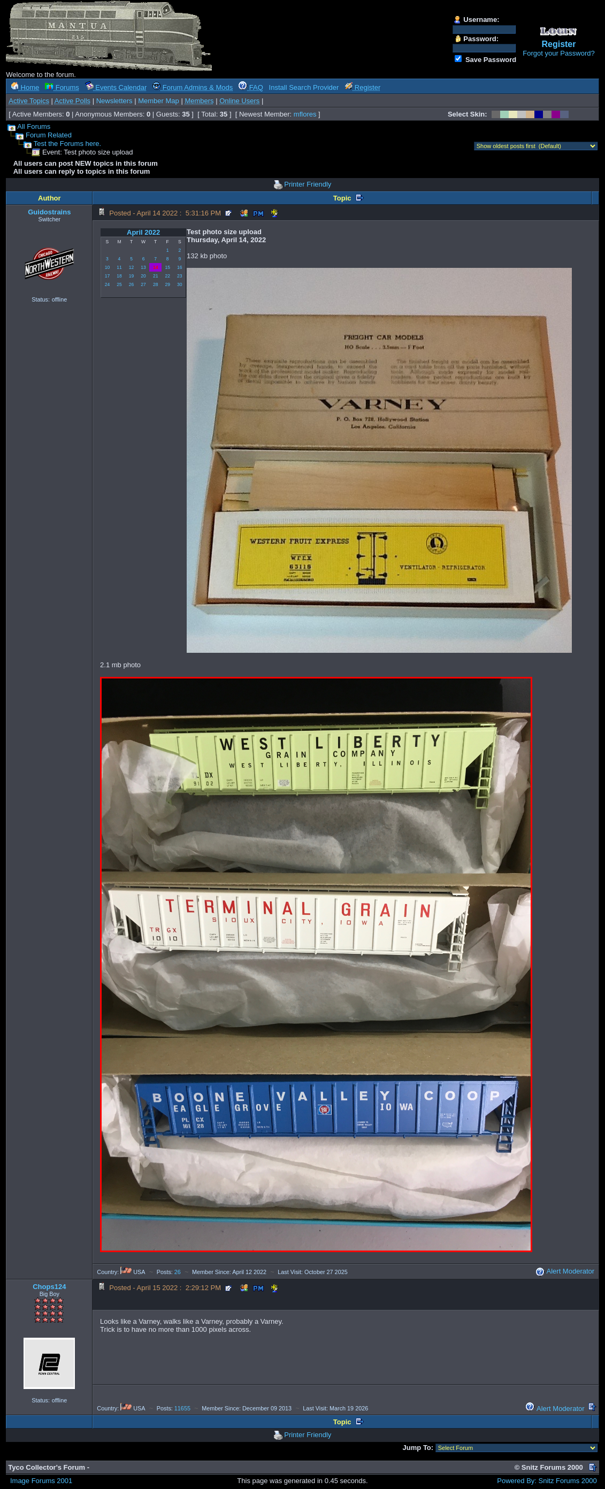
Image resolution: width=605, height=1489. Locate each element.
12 (131, 267)
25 (119, 284)
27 (143, 284)
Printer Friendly (307, 184)
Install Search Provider (304, 87)
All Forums (33, 126)
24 (107, 284)
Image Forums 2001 (41, 1481)
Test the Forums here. (67, 144)
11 (119, 267)
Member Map (158, 101)
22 (167, 276)
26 (131, 284)
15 (167, 267)
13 (143, 267)
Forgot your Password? (558, 53)
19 (131, 276)
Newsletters (114, 101)
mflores (305, 114)
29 (167, 284)
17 (107, 276)
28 (155, 284)
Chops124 (49, 1287)
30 (179, 284)
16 (179, 267)
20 (143, 276)
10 (107, 267)
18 (119, 276)
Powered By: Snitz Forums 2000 (546, 1481)
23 (179, 276)
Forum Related (49, 135)
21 (155, 276)
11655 (182, 1408)
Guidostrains (49, 212)
